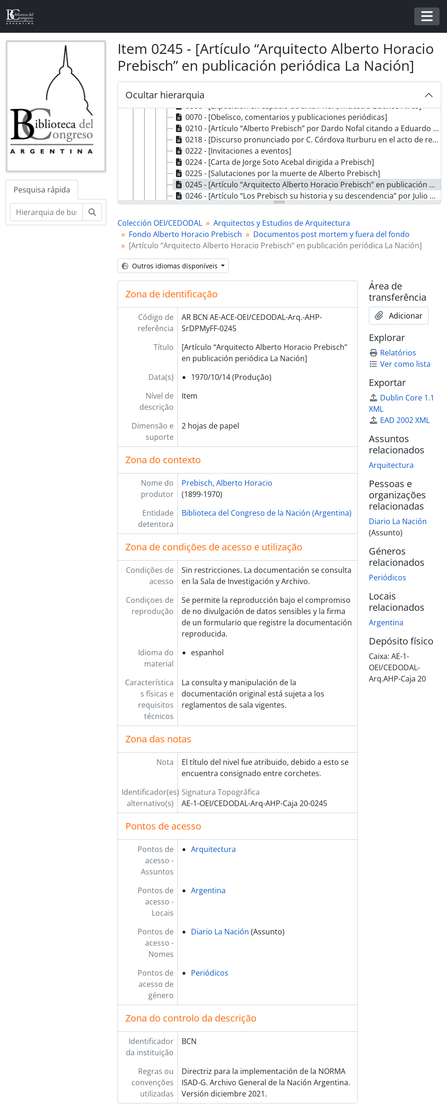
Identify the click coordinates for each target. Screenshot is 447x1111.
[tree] (279, 155)
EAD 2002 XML (399, 420)
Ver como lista (400, 364)
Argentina (208, 890)
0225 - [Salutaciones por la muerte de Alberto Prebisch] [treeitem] (276, 173)
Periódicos (209, 973)
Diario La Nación (220, 931)
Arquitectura (213, 849)
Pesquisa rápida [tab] (42, 190)
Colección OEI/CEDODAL (159, 223)
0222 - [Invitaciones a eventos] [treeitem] (232, 150)
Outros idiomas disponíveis (171, 265)
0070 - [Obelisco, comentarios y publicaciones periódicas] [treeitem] (280, 117)
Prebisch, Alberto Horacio (227, 483)
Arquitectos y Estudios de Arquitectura (281, 223)
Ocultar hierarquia (165, 95)
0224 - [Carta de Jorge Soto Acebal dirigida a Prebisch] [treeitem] (273, 162)
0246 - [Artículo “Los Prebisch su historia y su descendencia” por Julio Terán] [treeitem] (307, 195)
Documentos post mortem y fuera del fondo (331, 234)
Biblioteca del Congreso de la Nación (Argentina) (267, 513)
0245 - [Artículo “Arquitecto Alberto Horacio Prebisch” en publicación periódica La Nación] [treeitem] (307, 184)
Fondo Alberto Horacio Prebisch (185, 234)
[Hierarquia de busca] (46, 212)
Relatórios (392, 353)
